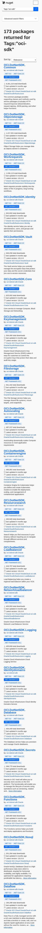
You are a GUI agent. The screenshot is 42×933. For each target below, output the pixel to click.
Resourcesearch (10, 531)
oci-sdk (33, 91)
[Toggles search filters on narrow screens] (35, 19)
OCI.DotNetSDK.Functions (14, 798)
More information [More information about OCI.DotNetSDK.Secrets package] (15, 791)
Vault (26, 263)
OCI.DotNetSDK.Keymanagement (15, 318)
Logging (27, 656)
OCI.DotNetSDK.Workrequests (14, 155)
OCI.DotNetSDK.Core (18, 279)
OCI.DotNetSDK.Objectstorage (14, 115)
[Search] (35, 9)
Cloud (17, 91)
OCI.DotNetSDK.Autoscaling (14, 409)
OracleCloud (25, 91)
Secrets (27, 776)
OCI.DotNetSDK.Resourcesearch (15, 501)
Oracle (20, 70)
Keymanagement (10, 348)
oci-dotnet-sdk (12, 70)
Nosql (26, 863)
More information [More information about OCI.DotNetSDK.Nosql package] (30, 878)
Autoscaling (28, 437)
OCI (13, 91)
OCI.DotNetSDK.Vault (18, 237)
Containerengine (10, 482)
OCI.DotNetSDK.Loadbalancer (14, 548)
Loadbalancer (29, 576)
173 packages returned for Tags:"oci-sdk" (19, 40)
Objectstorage (29, 143)
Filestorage (28, 395)
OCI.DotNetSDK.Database (14, 711)
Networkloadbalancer (12, 618)
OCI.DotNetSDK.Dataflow (14, 885)
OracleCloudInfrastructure (14, 94)
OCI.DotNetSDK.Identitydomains (14, 668)
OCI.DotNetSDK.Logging (20, 630)
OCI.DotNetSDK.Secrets (20, 750)
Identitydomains (10, 698)
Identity (27, 223)
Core (26, 305)
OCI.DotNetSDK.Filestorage (14, 367)
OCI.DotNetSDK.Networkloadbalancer (18, 588)
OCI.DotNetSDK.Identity (19, 197)
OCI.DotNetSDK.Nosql (18, 837)
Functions (28, 826)
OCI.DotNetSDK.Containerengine (15, 452)
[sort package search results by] (24, 60)
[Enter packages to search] (17, 9)
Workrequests (29, 183)
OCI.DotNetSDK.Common (14, 66)
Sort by (7, 59)
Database (28, 739)
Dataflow (27, 913)
